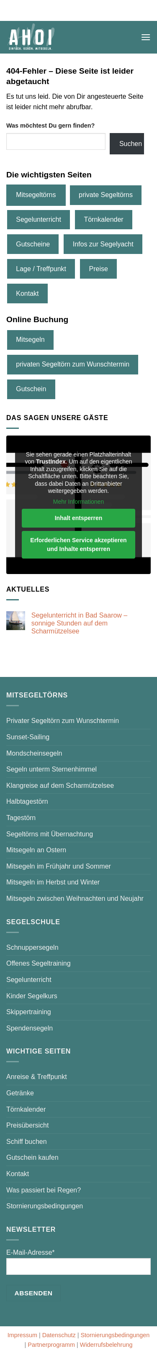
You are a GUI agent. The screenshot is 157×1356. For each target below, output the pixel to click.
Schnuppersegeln (32, 947)
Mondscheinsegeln (34, 753)
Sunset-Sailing (27, 737)
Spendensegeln (29, 1028)
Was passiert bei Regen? (43, 1190)
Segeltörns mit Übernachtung (49, 834)
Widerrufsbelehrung (106, 1344)
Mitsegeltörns (36, 194)
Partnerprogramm (51, 1344)
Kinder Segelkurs (31, 996)
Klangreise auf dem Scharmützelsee (60, 785)
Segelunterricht (38, 219)
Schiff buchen (26, 1141)
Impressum (22, 1335)
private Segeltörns (106, 194)
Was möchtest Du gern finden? (50, 125)
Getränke (20, 1093)
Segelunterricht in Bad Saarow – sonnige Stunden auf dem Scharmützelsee (79, 623)
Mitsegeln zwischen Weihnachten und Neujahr (75, 898)
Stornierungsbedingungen (44, 1206)
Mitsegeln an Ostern (36, 850)
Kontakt (27, 293)
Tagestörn (21, 817)
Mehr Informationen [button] (78, 501)
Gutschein (31, 388)
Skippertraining (28, 1011)
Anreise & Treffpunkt (36, 1076)
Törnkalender (103, 219)
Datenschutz (59, 1335)
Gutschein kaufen (32, 1157)
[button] (146, 37)
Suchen (130, 143)
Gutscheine (33, 244)
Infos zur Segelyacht (103, 244)
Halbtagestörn (27, 801)
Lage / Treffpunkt (41, 268)
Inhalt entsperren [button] (79, 518)
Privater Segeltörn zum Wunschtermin (62, 720)
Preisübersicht (27, 1125)
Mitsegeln (30, 339)
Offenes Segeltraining (38, 963)
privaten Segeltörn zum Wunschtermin (72, 364)
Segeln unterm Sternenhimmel (51, 769)
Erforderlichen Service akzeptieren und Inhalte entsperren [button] (78, 544)
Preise (98, 268)
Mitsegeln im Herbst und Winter (53, 882)
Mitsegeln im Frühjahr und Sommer (58, 866)
